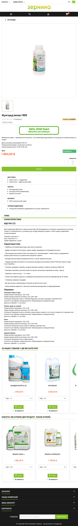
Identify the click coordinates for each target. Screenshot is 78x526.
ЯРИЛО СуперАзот (52, 454)
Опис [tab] (6, 215)
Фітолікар (52, 385)
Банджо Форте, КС (19, 385)
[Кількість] (68, 162)
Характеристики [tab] (12, 219)
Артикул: (66, 119)
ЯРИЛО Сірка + (19, 454)
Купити (39, 169)
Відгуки (10, 223)
